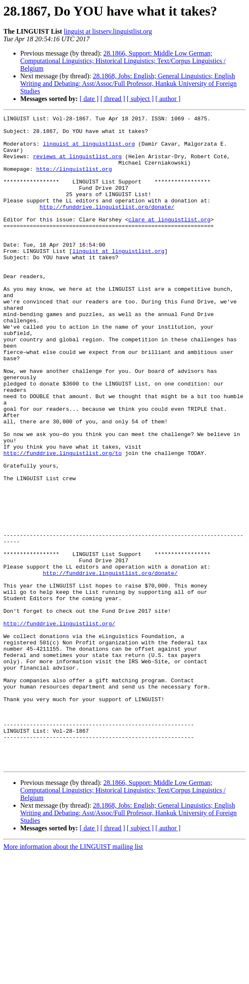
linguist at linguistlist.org (89, 150)
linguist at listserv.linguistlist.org (108, 31)
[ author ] (168, 98)
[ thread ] (112, 98)
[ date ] (89, 98)
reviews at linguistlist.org (77, 165)
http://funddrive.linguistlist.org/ (59, 725)
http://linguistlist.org (74, 180)
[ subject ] (140, 98)
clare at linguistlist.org (169, 241)
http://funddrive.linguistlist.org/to (62, 521)
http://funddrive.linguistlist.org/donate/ (107, 225)
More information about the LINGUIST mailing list (73, 976)
